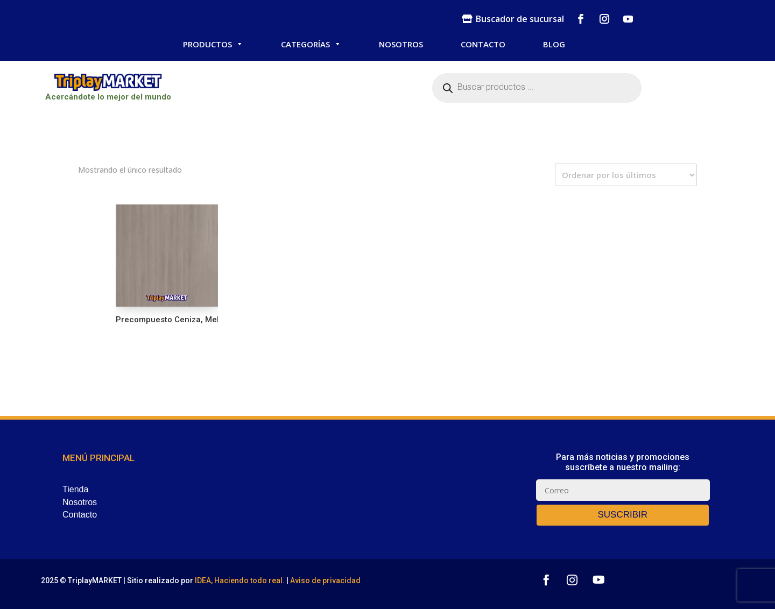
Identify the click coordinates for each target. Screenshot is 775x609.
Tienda (75, 489)
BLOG (554, 44)
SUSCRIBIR (622, 514)
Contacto (79, 514)
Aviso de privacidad (325, 580)
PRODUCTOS (213, 44)
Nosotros (79, 502)
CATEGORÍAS (311, 44)
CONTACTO (483, 44)
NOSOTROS (401, 44)
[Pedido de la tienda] (626, 175)
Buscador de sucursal (520, 19)
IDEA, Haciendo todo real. (240, 580)
